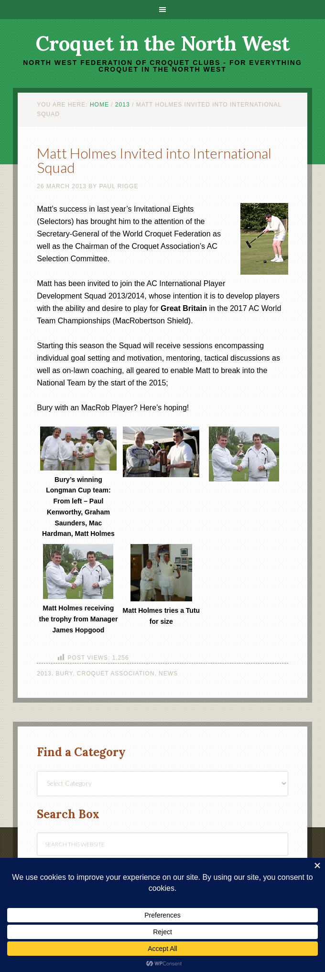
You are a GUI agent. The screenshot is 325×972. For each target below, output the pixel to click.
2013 (44, 673)
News (168, 673)
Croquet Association (116, 673)
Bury (64, 673)
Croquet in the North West (163, 43)
